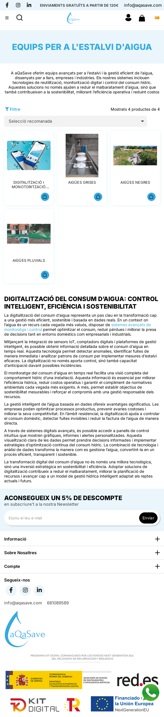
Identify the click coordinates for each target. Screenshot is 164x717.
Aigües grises (82, 182)
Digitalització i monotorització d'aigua (29, 187)
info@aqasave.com (143, 5)
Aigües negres (135, 182)
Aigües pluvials (29, 260)
